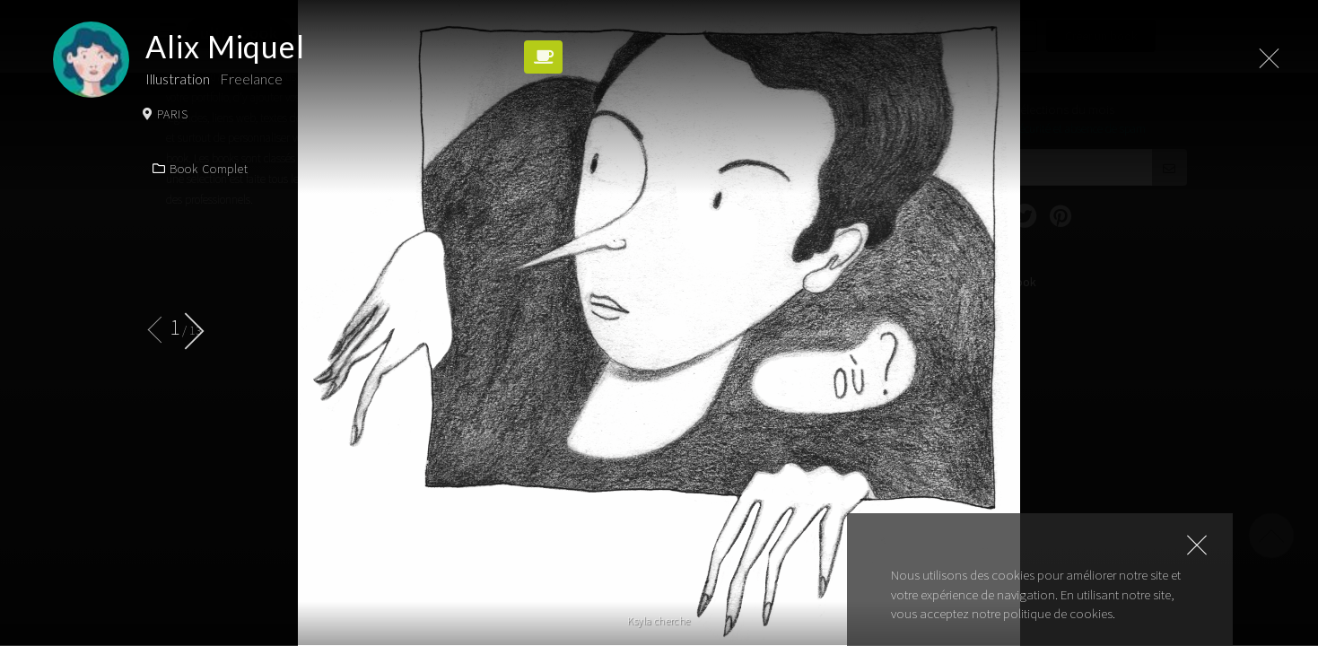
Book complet (200, 169)
